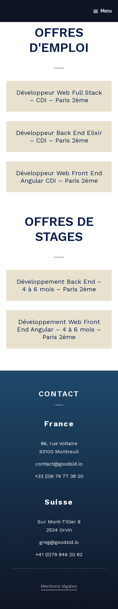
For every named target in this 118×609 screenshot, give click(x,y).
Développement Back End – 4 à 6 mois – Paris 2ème (59, 285)
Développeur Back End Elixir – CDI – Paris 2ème (59, 136)
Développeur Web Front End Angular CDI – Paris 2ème (59, 176)
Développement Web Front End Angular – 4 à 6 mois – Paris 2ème (59, 329)
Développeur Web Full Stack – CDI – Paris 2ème (59, 96)
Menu (106, 11)
